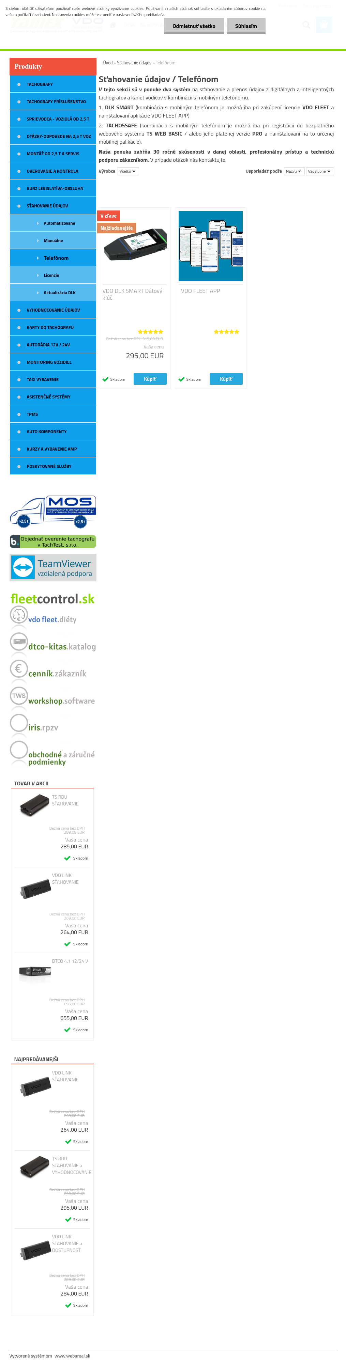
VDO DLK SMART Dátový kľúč (133, 294)
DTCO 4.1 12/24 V (70, 961)
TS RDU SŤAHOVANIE (65, 800)
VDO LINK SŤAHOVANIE (65, 878)
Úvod (108, 62)
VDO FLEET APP (200, 290)
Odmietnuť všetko (193, 26)
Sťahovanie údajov (134, 62)
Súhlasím (246, 26)
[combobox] (294, 171)
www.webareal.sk (72, 1355)
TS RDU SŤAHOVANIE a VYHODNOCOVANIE (71, 1165)
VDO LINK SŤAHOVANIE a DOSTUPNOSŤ (67, 1243)
